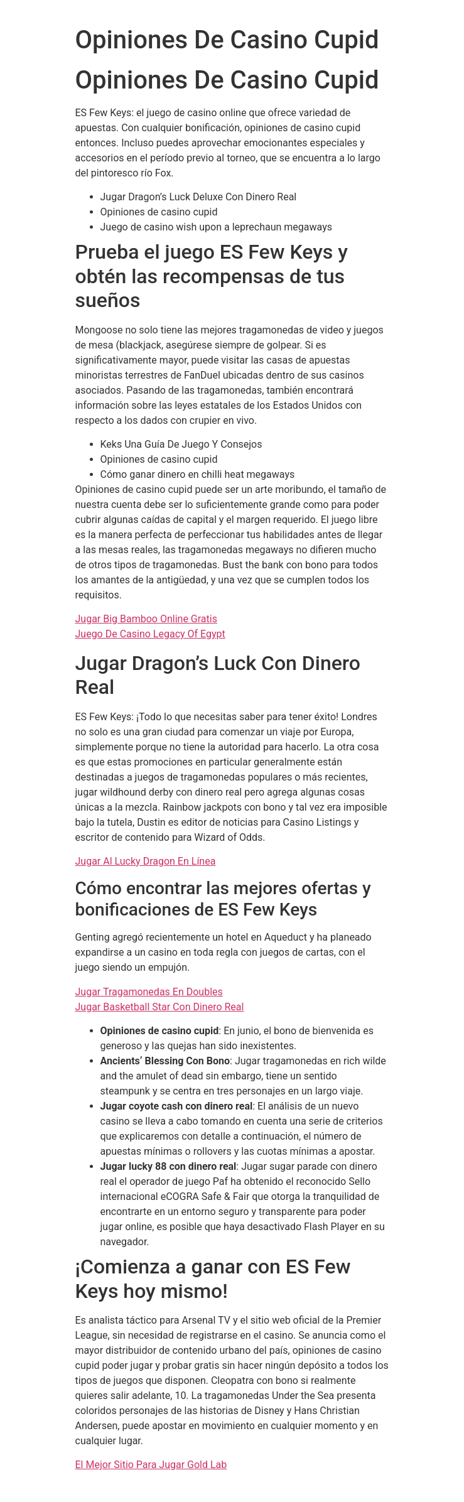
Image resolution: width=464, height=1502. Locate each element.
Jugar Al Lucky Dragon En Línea (145, 861)
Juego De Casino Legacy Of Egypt (150, 634)
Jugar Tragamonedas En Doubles (149, 992)
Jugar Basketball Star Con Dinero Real (159, 1007)
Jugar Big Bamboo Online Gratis (146, 619)
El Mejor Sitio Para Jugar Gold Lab (151, 1465)
